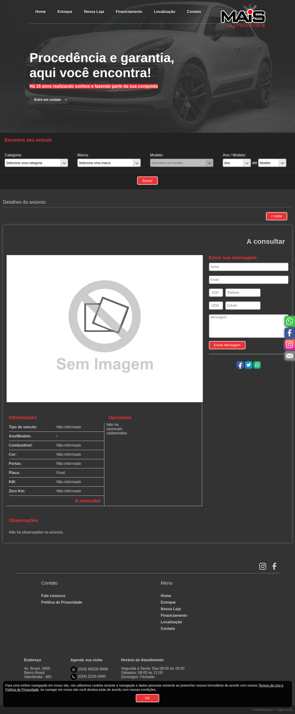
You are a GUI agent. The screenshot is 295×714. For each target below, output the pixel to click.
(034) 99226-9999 (93, 669)
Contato (168, 629)
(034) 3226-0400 (92, 676)
